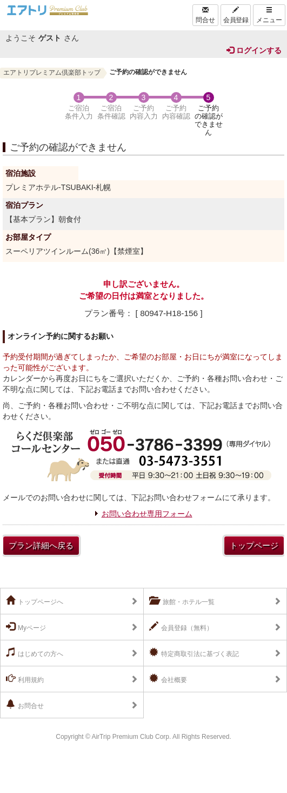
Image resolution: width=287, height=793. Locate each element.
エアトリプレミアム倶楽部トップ (52, 72)
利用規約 (25, 679)
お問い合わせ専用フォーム (147, 513)
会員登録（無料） (181, 627)
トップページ (254, 545)
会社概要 (168, 679)
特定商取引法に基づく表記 (194, 653)
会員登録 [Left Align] (235, 15)
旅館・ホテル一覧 (182, 601)
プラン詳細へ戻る (41, 545)
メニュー (269, 15)
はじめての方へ (34, 653)
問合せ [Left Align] (205, 15)
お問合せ (25, 705)
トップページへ (34, 601)
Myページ (26, 627)
